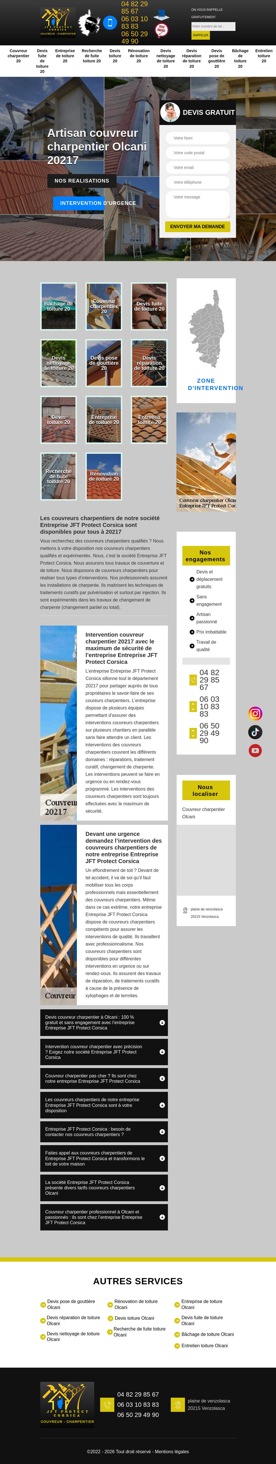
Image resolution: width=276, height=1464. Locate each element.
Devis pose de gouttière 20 (216, 58)
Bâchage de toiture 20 (240, 58)
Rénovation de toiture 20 (138, 55)
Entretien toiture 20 (264, 55)
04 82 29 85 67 (134, 7)
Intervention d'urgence (82, 203)
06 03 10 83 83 (134, 22)
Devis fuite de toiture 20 (42, 61)
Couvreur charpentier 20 (18, 55)
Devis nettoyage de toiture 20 (165, 58)
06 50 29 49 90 (134, 37)
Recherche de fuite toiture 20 (92, 55)
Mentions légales (172, 1451)
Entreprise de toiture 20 (65, 55)
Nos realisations (82, 181)
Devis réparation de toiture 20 (191, 58)
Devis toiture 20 (115, 55)
